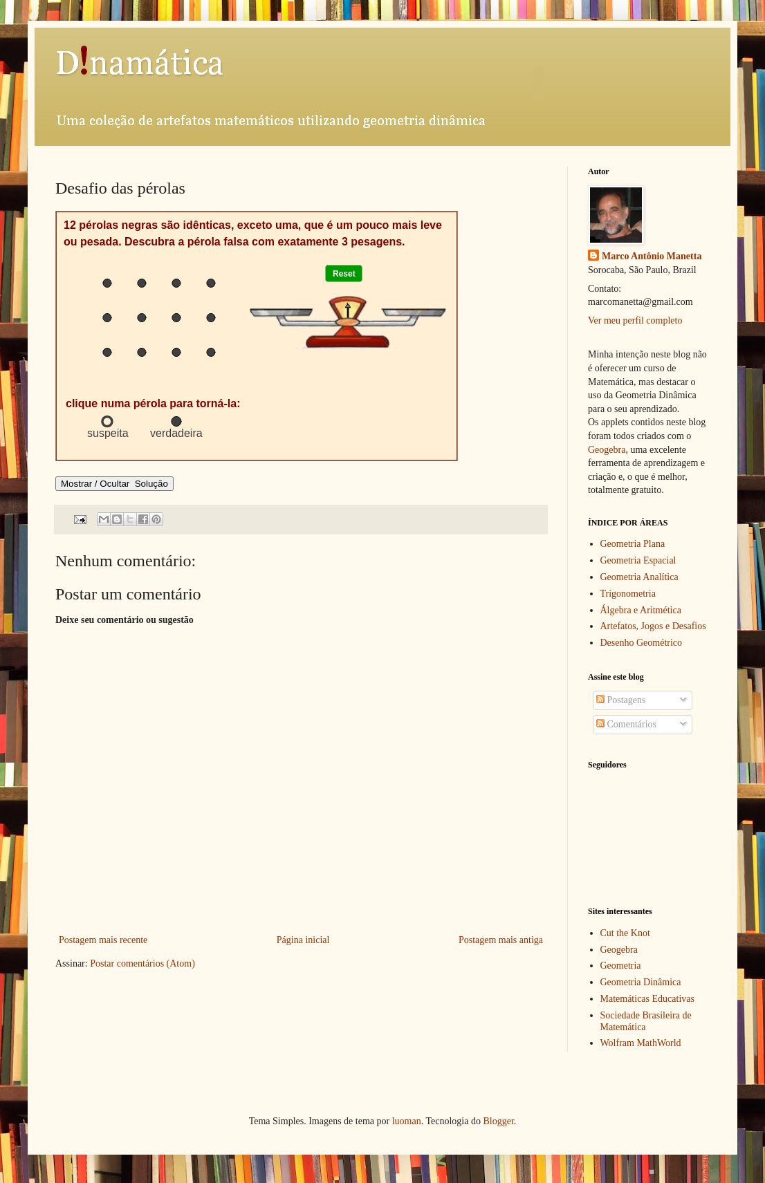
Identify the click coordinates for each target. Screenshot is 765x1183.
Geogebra (606, 450)
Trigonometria (628, 593)
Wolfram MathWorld (640, 1043)
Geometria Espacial (638, 560)
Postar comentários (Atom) (142, 963)
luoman (406, 1121)
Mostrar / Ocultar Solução (114, 483)
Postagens (621, 700)
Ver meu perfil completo (635, 320)
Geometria (620, 965)
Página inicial (303, 940)
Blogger (498, 1121)
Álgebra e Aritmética (640, 610)
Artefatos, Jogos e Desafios (653, 626)
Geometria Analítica (639, 577)
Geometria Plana (632, 544)
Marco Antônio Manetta (651, 256)
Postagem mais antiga (501, 940)
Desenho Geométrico (641, 642)
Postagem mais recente (103, 940)
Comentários (626, 724)
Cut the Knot (625, 933)
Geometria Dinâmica (640, 982)
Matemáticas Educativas (647, 999)
